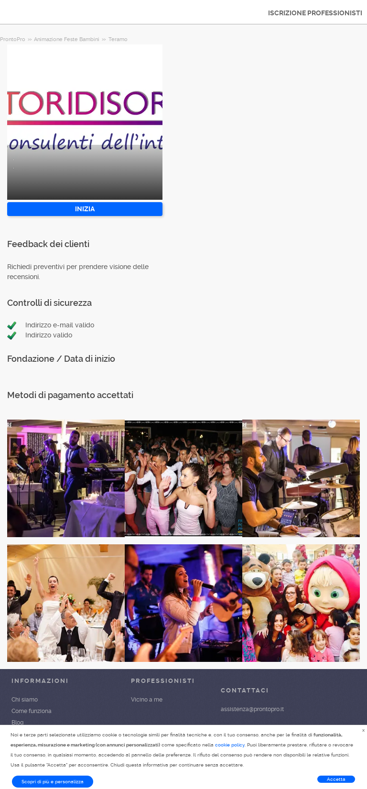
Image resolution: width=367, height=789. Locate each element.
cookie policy (230, 744)
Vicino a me (146, 699)
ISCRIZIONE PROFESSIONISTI (315, 13)
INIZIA (85, 209)
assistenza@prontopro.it (252, 709)
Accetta (336, 779)
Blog (17, 722)
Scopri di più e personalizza (53, 781)
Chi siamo (24, 699)
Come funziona (31, 711)
